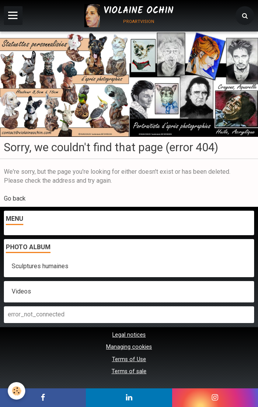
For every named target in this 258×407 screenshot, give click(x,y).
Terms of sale (129, 371)
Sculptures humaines (40, 266)
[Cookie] (16, 391)
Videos (21, 291)
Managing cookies (129, 347)
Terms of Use (129, 359)
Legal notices (129, 335)
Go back (15, 198)
